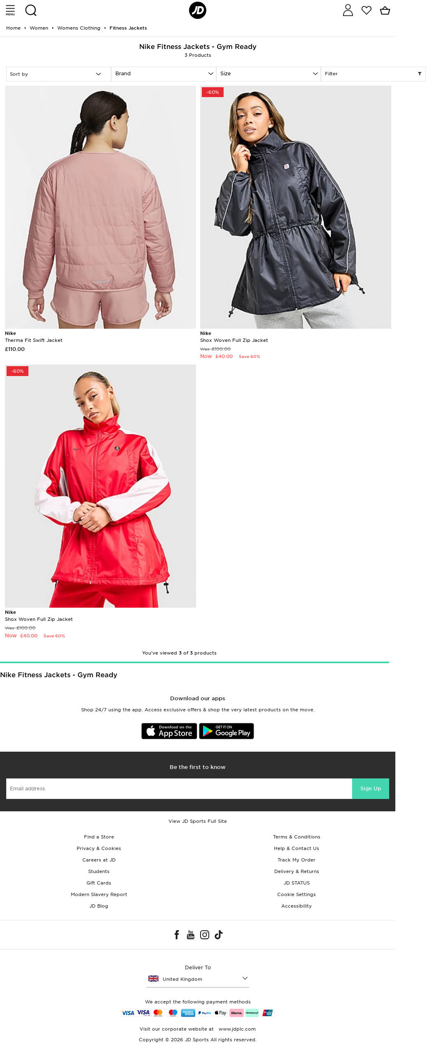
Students (99, 871)
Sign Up (370, 788)
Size (225, 73)
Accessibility (296, 906)
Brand (123, 73)
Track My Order (296, 860)
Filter (373, 74)
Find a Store (99, 837)
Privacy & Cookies (99, 848)
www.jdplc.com (236, 1029)
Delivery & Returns (296, 871)
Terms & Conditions (296, 837)
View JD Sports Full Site (197, 821)
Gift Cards (98, 883)
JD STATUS (297, 883)
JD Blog (98, 906)
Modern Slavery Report (99, 894)
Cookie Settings (296, 894)
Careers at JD (99, 860)
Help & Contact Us (296, 848)
